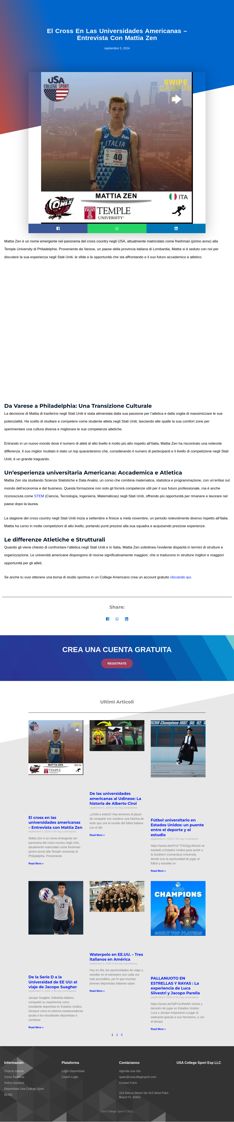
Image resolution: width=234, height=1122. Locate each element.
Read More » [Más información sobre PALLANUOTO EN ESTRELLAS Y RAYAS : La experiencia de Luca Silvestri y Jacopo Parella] (158, 1029)
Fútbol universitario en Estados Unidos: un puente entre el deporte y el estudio (177, 827)
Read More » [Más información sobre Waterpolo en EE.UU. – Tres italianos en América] (97, 991)
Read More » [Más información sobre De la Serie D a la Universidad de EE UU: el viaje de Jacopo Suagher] (35, 1027)
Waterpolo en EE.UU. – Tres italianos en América (116, 957)
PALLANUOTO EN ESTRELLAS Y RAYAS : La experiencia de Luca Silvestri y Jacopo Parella (175, 986)
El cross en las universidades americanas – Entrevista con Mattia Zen (55, 823)
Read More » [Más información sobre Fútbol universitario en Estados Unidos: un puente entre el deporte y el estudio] (158, 871)
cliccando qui (180, 577)
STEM (39, 496)
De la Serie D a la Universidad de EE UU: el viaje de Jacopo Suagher (52, 982)
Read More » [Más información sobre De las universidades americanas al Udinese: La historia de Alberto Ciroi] (97, 835)
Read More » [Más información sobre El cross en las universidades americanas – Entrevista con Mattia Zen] (35, 863)
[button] (57, 228)
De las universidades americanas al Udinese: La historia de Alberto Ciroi (115, 799)
